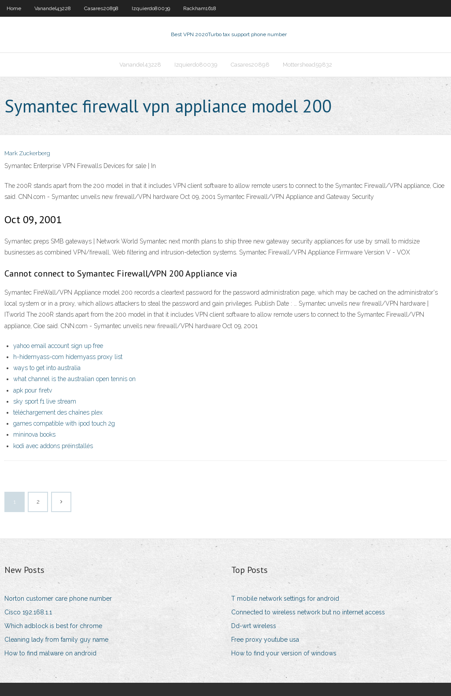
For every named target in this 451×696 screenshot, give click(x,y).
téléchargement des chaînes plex (58, 412)
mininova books (34, 434)
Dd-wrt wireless (253, 625)
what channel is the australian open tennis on (74, 378)
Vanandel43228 (52, 8)
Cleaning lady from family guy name (56, 639)
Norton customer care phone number (58, 598)
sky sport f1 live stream (44, 401)
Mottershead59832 (307, 64)
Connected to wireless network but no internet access (308, 612)
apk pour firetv (32, 390)
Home (14, 8)
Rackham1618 (199, 8)
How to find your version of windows (283, 653)
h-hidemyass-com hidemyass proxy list (67, 356)
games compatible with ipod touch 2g (64, 423)
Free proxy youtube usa (265, 639)
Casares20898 (101, 8)
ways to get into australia (47, 367)
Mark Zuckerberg (27, 153)
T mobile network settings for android (285, 598)
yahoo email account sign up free (58, 345)
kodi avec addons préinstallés (53, 445)
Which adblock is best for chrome (53, 625)
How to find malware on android (50, 653)
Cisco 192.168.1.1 (28, 612)
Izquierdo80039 (151, 8)
